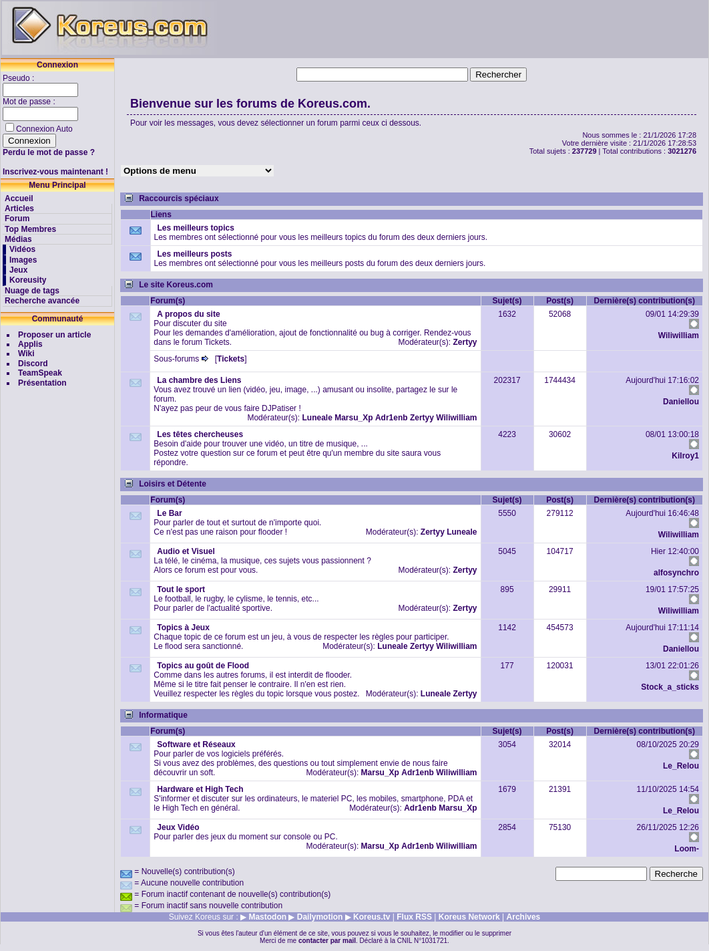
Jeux (18, 270)
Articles (19, 208)
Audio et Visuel (185, 551)
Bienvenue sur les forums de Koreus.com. (250, 103)
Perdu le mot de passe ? (49, 152)
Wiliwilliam (678, 335)
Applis (30, 344)
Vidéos (22, 249)
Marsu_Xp (353, 417)
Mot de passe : (30, 101)
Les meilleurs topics (196, 228)
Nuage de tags (32, 290)
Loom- (686, 848)
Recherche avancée (42, 300)
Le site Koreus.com (176, 284)
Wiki (26, 353)
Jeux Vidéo (178, 827)
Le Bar (169, 513)
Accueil (19, 198)
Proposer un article (54, 334)
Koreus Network (469, 917)
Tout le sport (181, 589)
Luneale (317, 417)
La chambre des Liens (199, 380)
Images (23, 260)
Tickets (230, 359)
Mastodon (267, 917)
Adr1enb (391, 417)
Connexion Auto (44, 129)
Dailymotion (320, 917)
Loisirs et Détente (172, 484)
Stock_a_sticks (670, 687)
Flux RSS (414, 917)
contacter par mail (327, 940)
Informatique (163, 715)
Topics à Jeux (183, 627)
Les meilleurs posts (195, 254)
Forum (17, 218)
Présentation (42, 383)
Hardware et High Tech (200, 789)
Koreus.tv (371, 917)
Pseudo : (20, 78)
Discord (33, 363)
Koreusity (27, 280)
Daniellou (681, 401)
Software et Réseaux (196, 744)
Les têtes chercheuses (200, 434)
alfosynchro (676, 572)
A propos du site (188, 314)
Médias (18, 239)
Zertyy (465, 342)
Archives (524, 917)
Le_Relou (681, 766)
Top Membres (30, 229)
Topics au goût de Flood (203, 665)
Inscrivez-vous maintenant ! (55, 171)
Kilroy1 (685, 455)
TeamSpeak (40, 373)
